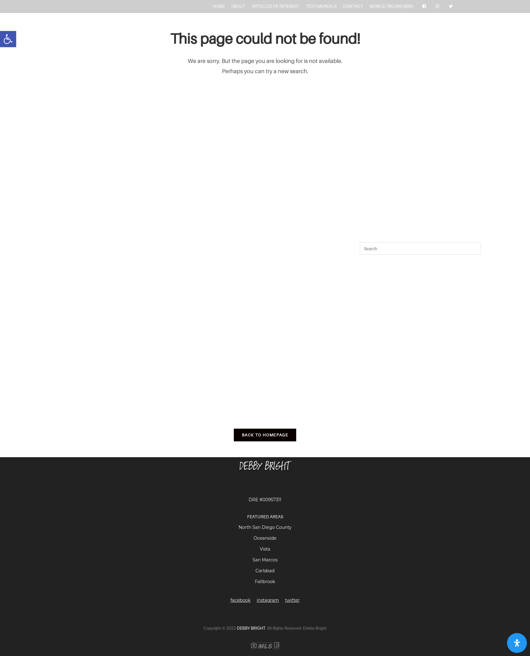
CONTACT (353, 6)
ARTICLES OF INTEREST (276, 6)
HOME (218, 6)
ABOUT (238, 6)
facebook (240, 600)
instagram (268, 600)
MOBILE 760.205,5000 (391, 6)
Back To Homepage (265, 434)
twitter (292, 600)
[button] (8, 39)
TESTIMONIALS (321, 6)
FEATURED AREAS (265, 516)
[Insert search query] (420, 248)
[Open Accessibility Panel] (517, 643)
